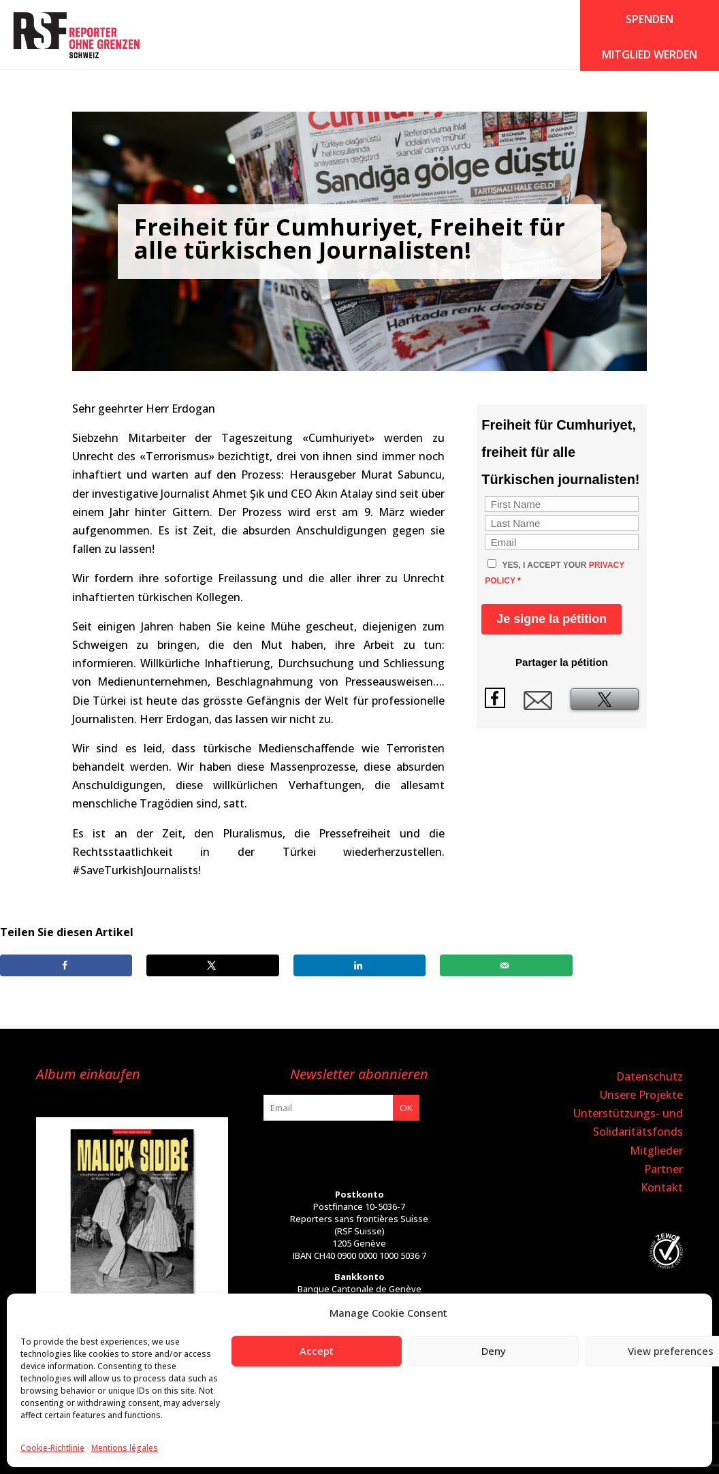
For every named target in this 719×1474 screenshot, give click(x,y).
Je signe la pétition (551, 619)
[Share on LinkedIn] (359, 965)
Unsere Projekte (641, 1094)
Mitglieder (656, 1150)
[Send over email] (506, 965)
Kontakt (662, 1187)
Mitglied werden (649, 54)
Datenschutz (649, 1076)
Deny (493, 1351)
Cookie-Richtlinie (52, 1448)
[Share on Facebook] (66, 965)
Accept (317, 1351)
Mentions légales (124, 1448)
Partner (663, 1168)
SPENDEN (649, 19)
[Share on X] (212, 965)
